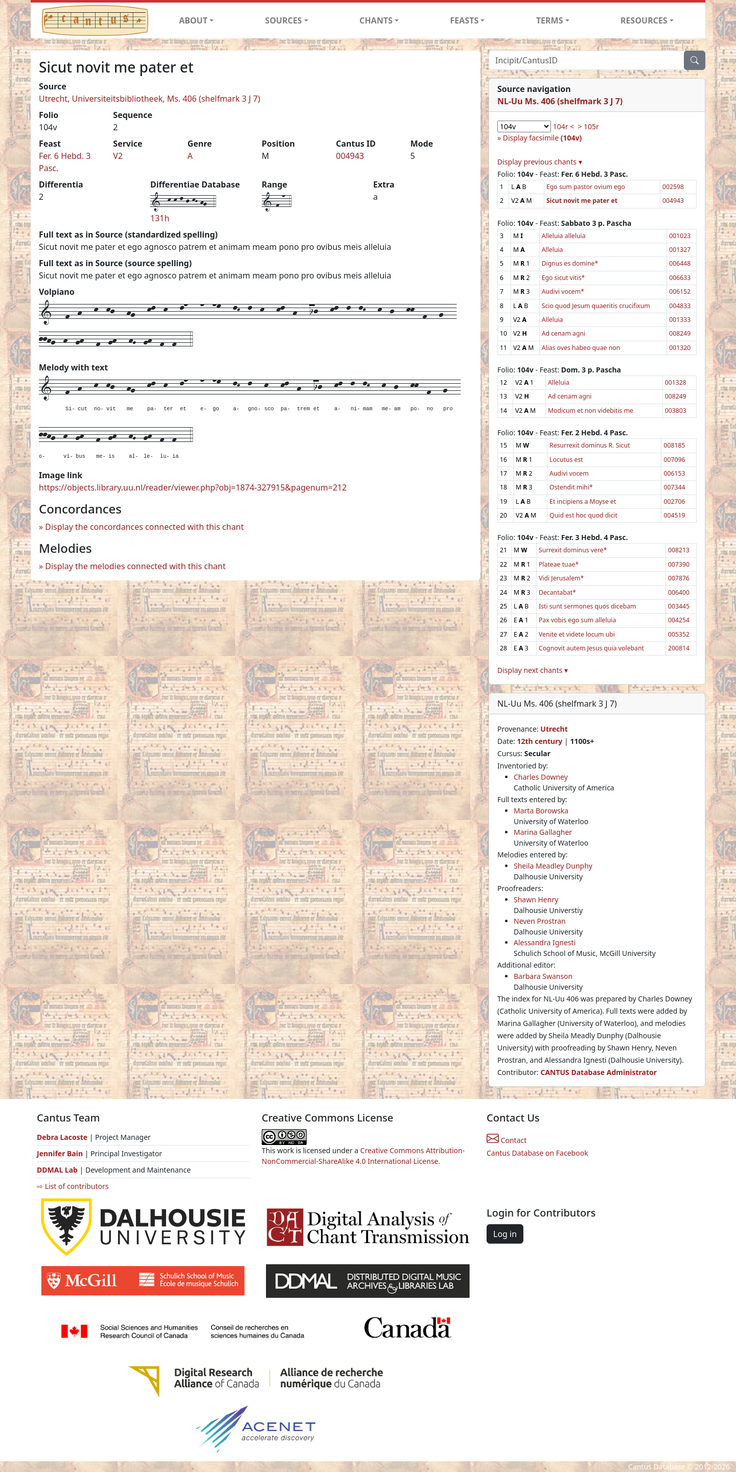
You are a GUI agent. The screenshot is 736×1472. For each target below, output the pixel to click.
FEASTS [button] (464, 20)
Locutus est (566, 459)
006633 (680, 277)
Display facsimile (542, 138)
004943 (350, 155)
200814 (678, 648)
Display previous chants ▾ (539, 162)
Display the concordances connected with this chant (144, 526)
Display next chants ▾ (532, 670)
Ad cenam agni (564, 333)
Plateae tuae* (559, 564)
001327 (680, 249)
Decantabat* (557, 592)
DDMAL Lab (57, 1170)
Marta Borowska (541, 810)
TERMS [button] (549, 20)
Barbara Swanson (543, 976)
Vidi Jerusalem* (561, 578)
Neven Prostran (540, 921)
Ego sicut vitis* (563, 277)
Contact (506, 1140)
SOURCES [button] (283, 20)
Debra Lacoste (62, 1137)
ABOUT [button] (193, 20)
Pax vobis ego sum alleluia (577, 620)
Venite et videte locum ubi (577, 634)
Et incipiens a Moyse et (582, 501)
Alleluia (552, 249)
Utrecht (553, 729)
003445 (678, 606)
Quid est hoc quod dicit (583, 515)
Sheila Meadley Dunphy (553, 866)
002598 (673, 186)
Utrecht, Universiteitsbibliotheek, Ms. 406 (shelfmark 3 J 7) (149, 98)
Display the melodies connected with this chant (135, 566)
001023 (680, 235)
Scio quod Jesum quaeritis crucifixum (596, 305)
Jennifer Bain (61, 1153)
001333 (680, 319)
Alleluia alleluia (564, 235)
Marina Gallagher (543, 832)
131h (159, 218)
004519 (674, 515)
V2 (118, 155)
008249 (680, 333)
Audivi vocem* (563, 291)
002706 (674, 501)
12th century (539, 741)
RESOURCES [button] (644, 20)
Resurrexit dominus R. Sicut (589, 445)
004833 (680, 305)
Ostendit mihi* (571, 487)
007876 (678, 578)
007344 (674, 487)
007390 (678, 564)
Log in (505, 1234)
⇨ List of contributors (72, 1186)
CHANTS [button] (376, 20)
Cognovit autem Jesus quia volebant (591, 648)
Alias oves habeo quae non (581, 347)
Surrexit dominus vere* (573, 550)
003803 (675, 410)
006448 (680, 263)
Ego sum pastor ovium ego (585, 186)
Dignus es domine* (570, 263)
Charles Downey (541, 777)
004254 (678, 620)
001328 (675, 382)
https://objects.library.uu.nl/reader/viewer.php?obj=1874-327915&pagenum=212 (193, 487)
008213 (678, 550)
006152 (680, 291)
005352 (678, 634)
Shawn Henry (536, 899)
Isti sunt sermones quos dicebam (587, 606)
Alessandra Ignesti (545, 942)
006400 (678, 592)
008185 (674, 445)
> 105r (588, 126)
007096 (674, 459)
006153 (674, 473)
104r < (563, 126)
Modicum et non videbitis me (590, 410)
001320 (680, 347)
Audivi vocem (569, 473)
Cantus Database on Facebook (537, 1153)
